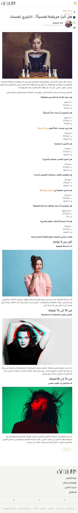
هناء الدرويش (58, 23)
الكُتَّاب (35, 509)
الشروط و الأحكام (24, 509)
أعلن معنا (60, 509)
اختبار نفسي (66, 449)
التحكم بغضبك (47, 191)
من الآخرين (43, 129)
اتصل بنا (43, 509)
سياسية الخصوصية (9, 509)
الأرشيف (51, 509)
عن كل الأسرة (70, 509)
